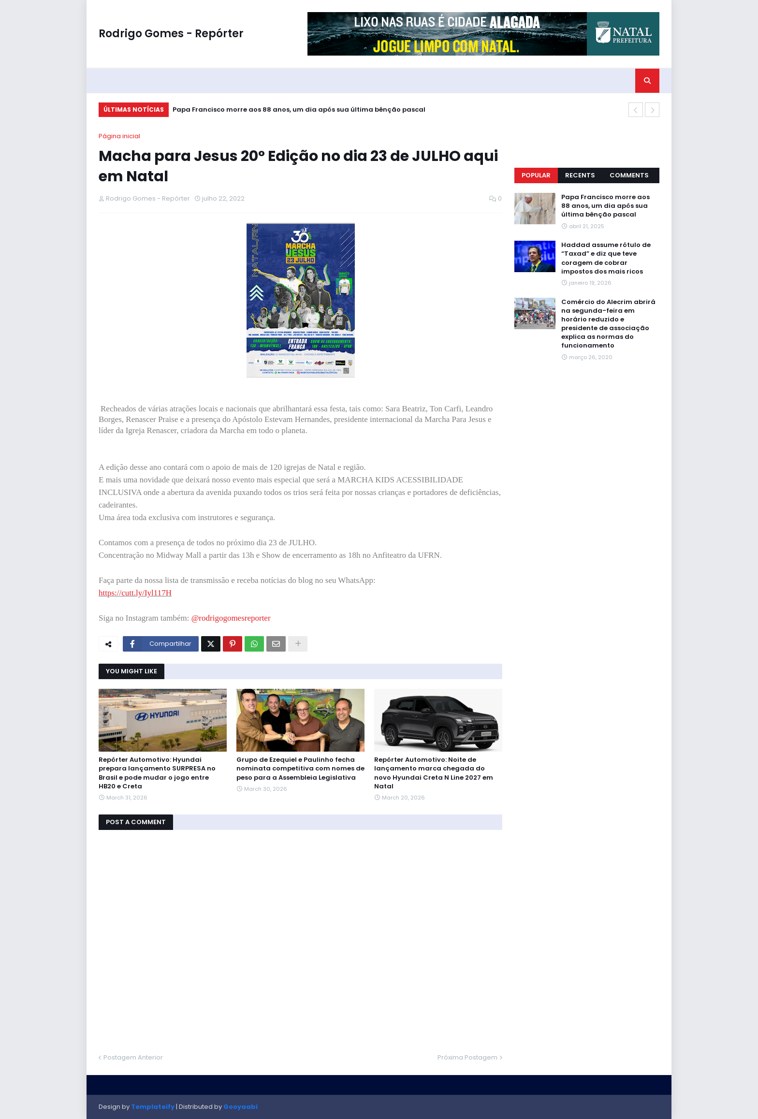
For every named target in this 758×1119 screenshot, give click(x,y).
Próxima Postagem (467, 1057)
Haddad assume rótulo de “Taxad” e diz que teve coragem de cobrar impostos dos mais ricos (606, 258)
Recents (580, 175)
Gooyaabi (240, 1106)
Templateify (153, 1106)
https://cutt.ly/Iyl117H (135, 592)
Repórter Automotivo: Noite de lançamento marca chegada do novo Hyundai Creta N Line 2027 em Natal (433, 773)
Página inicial (119, 136)
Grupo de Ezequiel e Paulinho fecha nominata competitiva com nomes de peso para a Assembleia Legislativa (300, 769)
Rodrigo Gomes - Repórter (171, 33)
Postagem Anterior (133, 1057)
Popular (536, 175)
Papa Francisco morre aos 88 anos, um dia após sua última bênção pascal (299, 109)
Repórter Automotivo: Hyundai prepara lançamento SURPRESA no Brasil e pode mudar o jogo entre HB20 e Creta (157, 773)
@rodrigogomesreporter (231, 618)
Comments (629, 175)
